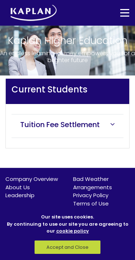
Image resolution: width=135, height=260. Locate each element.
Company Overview (31, 179)
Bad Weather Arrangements (92, 183)
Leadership (20, 195)
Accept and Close (67, 247)
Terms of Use (91, 203)
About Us (17, 187)
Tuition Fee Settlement (60, 124)
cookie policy (72, 231)
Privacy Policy (90, 195)
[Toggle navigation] (119, 13)
